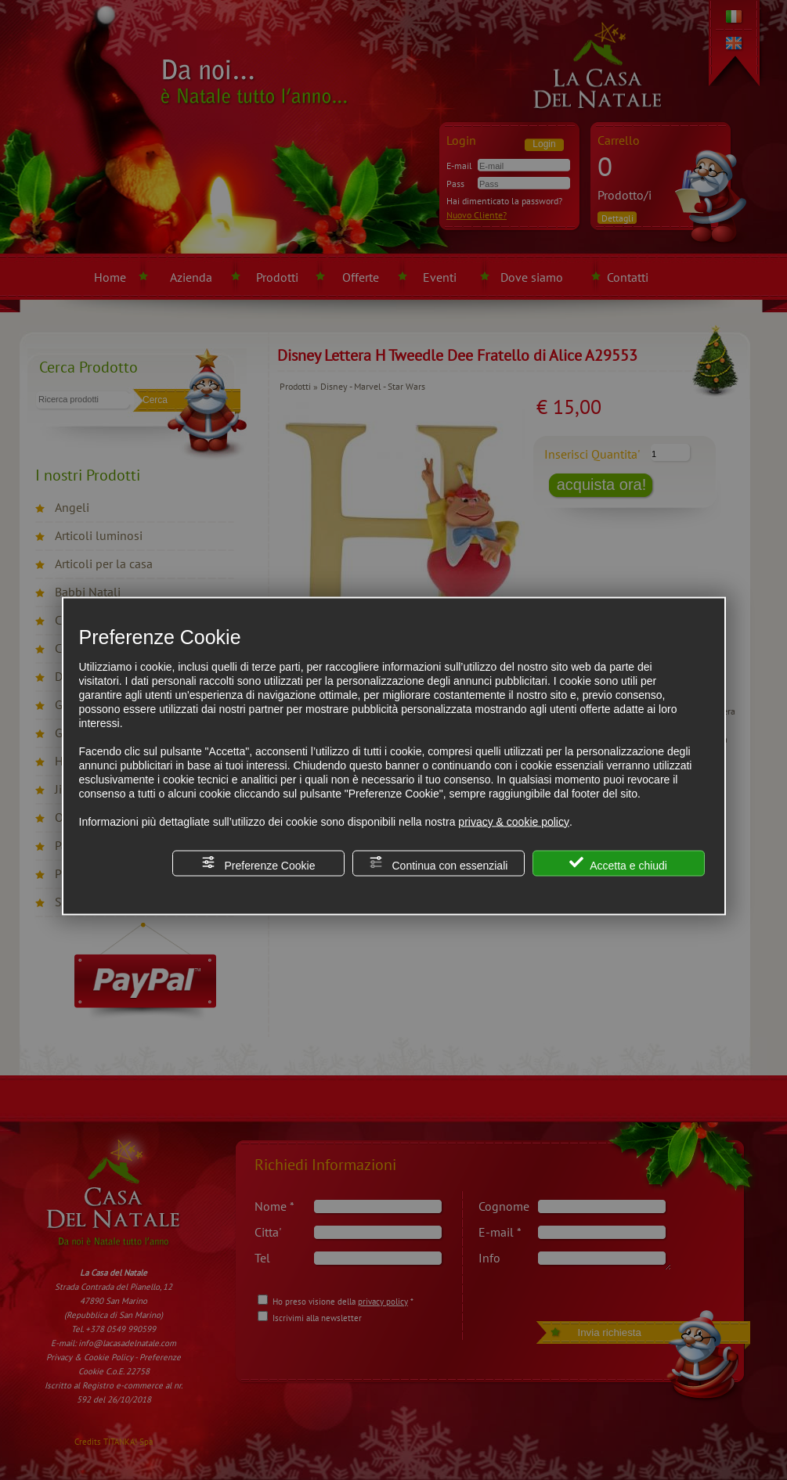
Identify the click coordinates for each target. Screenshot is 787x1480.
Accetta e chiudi (618, 863)
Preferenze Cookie (258, 863)
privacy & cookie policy (513, 821)
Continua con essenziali (438, 863)
